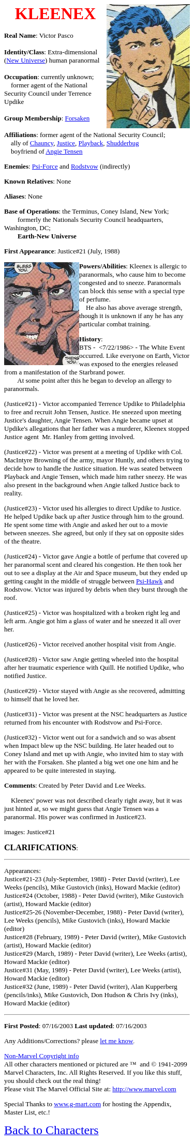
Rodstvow (84, 166)
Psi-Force (45, 166)
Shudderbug (123, 143)
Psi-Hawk (149, 581)
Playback (91, 143)
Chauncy (41, 143)
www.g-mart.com (77, 1104)
